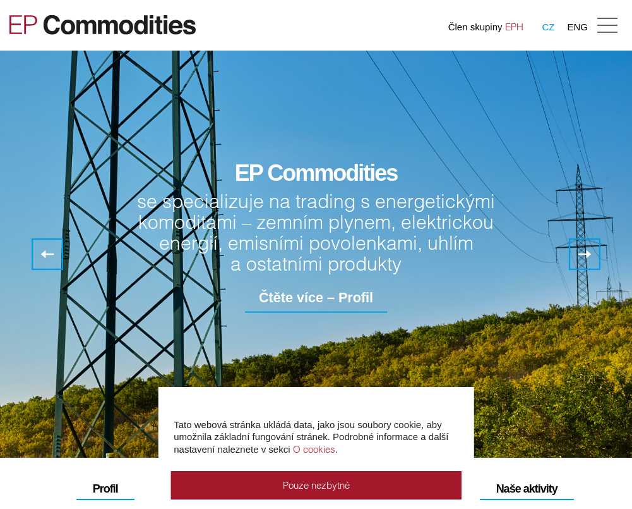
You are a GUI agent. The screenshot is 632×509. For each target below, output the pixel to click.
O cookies (314, 449)
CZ (548, 26)
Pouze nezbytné (316, 485)
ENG (577, 26)
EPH (514, 27)
